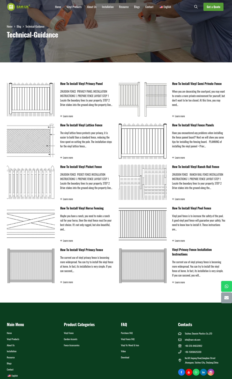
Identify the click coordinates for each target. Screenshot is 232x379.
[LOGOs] (18, 7)
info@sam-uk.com (192, 339)
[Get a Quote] (213, 7)
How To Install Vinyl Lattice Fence (81, 125)
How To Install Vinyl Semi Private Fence (197, 83)
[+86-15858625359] (181, 352)
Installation (11, 351)
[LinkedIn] (203, 372)
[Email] (226, 297)
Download (125, 357)
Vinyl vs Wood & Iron (130, 345)
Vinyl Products (13, 339)
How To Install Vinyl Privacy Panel (81, 83)
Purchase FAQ (127, 333)
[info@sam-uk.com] (181, 339)
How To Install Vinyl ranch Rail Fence (195, 166)
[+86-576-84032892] (181, 345)
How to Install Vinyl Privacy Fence (81, 249)
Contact (10, 369)
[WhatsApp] (196, 372)
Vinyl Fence (69, 333)
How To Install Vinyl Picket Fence (81, 166)
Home (9, 333)
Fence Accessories (72, 345)
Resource (11, 357)
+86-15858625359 (193, 352)
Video (123, 351)
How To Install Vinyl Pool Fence (191, 208)
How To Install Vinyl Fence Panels (193, 125)
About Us (11, 345)
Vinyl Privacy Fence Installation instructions (192, 252)
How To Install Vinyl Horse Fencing (82, 208)
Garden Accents (70, 339)
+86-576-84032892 (193, 345)
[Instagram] (210, 372)
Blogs (9, 363)
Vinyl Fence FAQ (128, 339)
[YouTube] (188, 372)
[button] (196, 7)
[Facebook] (181, 372)
